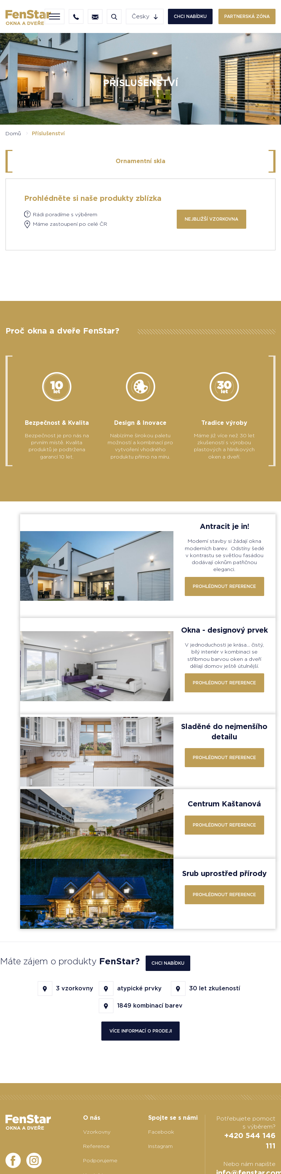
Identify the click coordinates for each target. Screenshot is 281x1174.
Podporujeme (100, 1160)
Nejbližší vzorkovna (211, 219)
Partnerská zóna (247, 16)
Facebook (161, 1132)
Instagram (160, 1146)
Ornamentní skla (140, 161)
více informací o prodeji (140, 1031)
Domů (13, 133)
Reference (96, 1146)
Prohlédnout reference (224, 586)
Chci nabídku (190, 16)
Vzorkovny (96, 1132)
